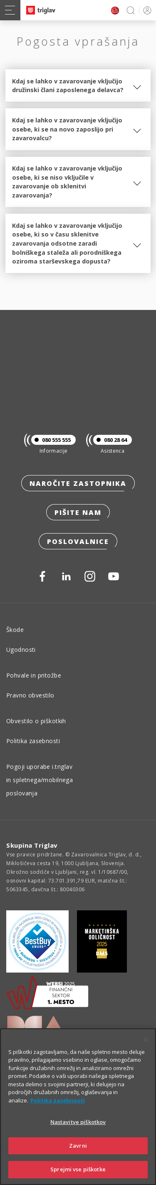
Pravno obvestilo (30, 695)
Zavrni (78, 1145)
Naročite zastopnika (78, 483)
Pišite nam (78, 512)
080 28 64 (110, 440)
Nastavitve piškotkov (78, 1122)
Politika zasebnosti (33, 741)
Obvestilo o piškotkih (36, 721)
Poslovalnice (78, 541)
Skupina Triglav (32, 845)
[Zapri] (146, 1040)
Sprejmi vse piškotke (78, 1169)
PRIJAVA (145, 10)
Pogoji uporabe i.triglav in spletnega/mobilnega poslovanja (39, 780)
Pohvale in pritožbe (33, 675)
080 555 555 (51, 440)
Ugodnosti (21, 649)
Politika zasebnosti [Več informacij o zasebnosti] (57, 1100)
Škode (15, 630)
